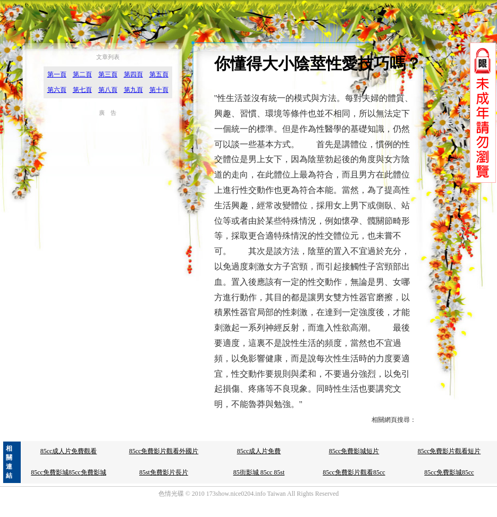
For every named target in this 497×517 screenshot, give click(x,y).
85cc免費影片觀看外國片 (164, 451)
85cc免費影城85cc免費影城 (68, 472)
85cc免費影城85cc (449, 472)
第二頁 (82, 74)
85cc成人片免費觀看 (68, 451)
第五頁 (159, 74)
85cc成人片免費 (259, 451)
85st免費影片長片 (163, 472)
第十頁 (159, 90)
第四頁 (133, 74)
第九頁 (133, 90)
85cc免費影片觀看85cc (354, 472)
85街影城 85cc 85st (259, 472)
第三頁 (107, 74)
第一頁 (56, 74)
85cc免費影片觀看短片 (449, 451)
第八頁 (107, 90)
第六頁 (56, 90)
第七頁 (82, 90)
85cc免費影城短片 (354, 451)
